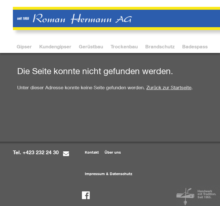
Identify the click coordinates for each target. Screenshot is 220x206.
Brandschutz (160, 46)
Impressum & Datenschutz (108, 173)
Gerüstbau (91, 46)
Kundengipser (55, 46)
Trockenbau (124, 46)
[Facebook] (86, 195)
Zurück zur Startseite (168, 87)
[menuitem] (24, 46)
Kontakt (92, 152)
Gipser (24, 46)
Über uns (113, 152)
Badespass (195, 46)
